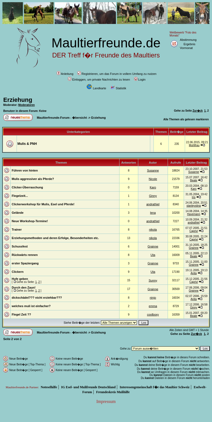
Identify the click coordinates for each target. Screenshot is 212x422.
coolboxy (153, 314)
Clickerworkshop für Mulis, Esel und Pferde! (43, 204)
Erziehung (17, 99)
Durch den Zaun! (23, 287)
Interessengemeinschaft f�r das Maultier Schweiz (155, 387)
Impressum (106, 401)
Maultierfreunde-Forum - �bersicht (62, 117)
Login (140, 79)
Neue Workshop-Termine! (30, 221)
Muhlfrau (194, 145)
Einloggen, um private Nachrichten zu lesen (99, 79)
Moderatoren (26, 104)
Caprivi (193, 231)
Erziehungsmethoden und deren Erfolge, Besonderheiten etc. (55, 238)
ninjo (153, 297)
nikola (153, 229)
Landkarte (96, 88)
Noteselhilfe (49, 387)
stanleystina (193, 205)
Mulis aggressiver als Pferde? (33, 179)
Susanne (153, 170)
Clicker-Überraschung (27, 187)
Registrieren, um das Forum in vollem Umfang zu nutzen (117, 73)
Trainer (17, 229)
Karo (153, 187)
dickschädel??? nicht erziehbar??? (37, 297)
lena (153, 212)
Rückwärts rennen (25, 254)
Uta (152, 254)
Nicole (153, 179)
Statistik (118, 88)
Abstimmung (188, 39)
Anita (194, 273)
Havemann (193, 214)
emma (153, 306)
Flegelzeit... (20, 195)
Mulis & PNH (27, 144)
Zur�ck (198, 110)
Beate (193, 180)
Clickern (17, 271)
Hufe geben (20, 278)
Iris (193, 197)
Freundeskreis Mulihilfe (113, 392)
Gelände (17, 212)
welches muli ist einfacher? (31, 306)
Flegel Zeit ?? (21, 314)
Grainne (153, 246)
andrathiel (152, 204)
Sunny (153, 280)
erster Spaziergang (25, 263)
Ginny (153, 195)
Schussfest (20, 246)
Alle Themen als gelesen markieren (186, 119)
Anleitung (65, 73)
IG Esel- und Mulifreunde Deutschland (88, 387)
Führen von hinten (25, 170)
